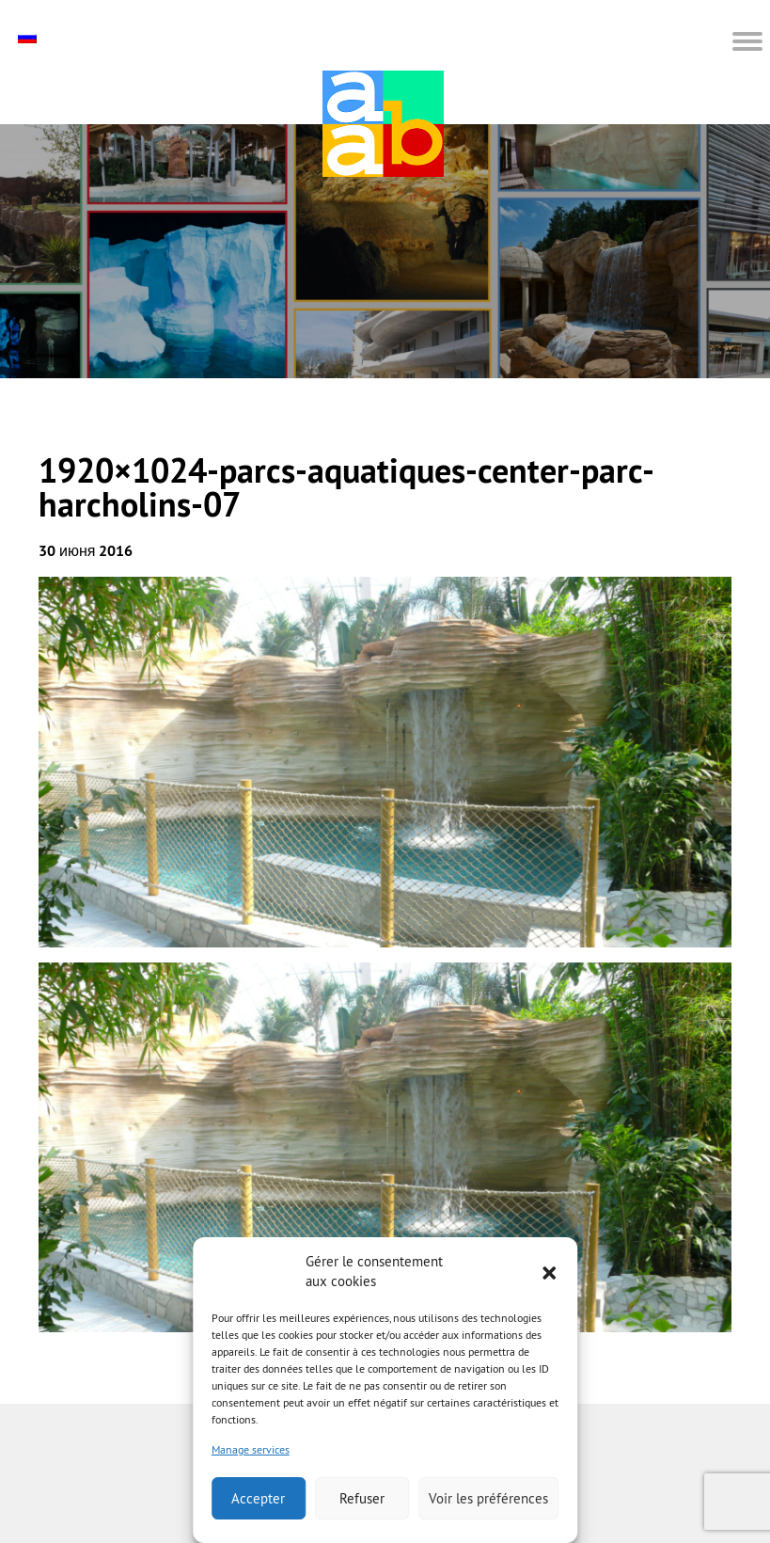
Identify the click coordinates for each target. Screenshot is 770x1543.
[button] (549, 1271)
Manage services (251, 1449)
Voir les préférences (488, 1498)
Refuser (362, 1498)
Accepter (258, 1498)
